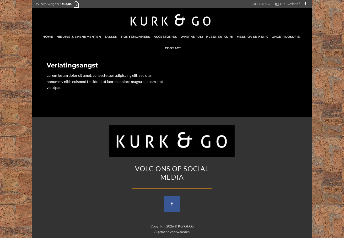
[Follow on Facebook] (305, 4)
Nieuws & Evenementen (78, 37)
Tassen (111, 37)
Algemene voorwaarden (172, 232)
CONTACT (173, 48)
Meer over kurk (252, 37)
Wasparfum (191, 37)
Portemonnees (135, 37)
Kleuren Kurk (219, 37)
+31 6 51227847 (261, 4)
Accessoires (165, 37)
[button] (57, 4)
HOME (48, 37)
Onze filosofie (286, 37)
